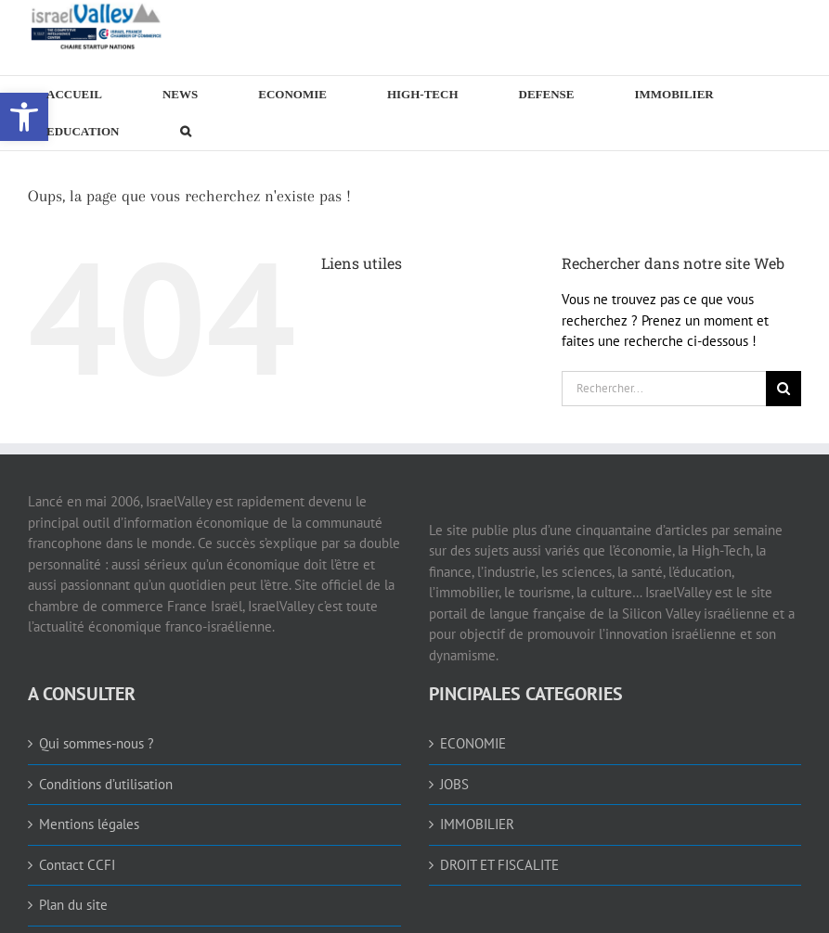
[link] (97, 26)
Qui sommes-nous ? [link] (96, 743)
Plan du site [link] (73, 905)
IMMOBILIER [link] (477, 824)
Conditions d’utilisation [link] (106, 784)
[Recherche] (783, 388)
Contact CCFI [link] (77, 865)
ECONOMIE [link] (473, 743)
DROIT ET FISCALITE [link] (499, 865)
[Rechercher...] (664, 388)
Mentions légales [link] (89, 824)
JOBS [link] (454, 784)
